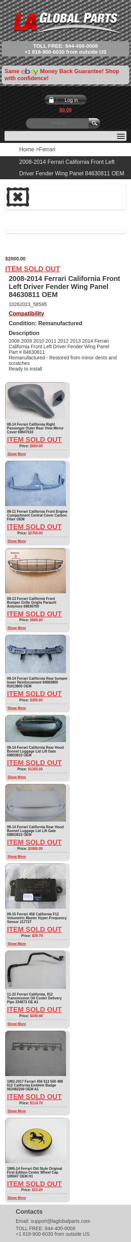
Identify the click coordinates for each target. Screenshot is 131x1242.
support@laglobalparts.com (60, 1221)
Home (26, 149)
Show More (16, 454)
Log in (71, 100)
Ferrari (47, 149)
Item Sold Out (32, 269)
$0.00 (65, 110)
